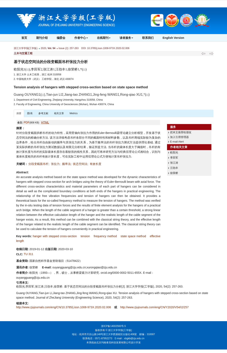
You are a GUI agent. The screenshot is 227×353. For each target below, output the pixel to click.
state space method (133, 236)
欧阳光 (174, 152)
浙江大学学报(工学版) (26, 48)
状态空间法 (80, 164)
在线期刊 (104, 37)
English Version (173, 37)
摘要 (18, 113)
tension (85, 236)
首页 (24, 37)
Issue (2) (63, 48)
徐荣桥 (174, 173)
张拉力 (55, 164)
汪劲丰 (174, 167)
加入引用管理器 (179, 137)
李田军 (174, 157)
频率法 (66, 164)
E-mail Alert (177, 141)
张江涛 (174, 162)
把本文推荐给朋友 (180, 132)
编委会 (61, 37)
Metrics (74, 113)
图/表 (30, 113)
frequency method (105, 236)
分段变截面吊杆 (38, 164)
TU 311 (28, 254)
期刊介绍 (42, 37)
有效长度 (95, 164)
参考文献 (43, 113)
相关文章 (59, 113)
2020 (43, 48)
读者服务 (126, 37)
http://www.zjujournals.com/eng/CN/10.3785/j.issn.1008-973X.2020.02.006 (64, 307)
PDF (26, 122)
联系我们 (148, 37)
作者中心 (81, 37)
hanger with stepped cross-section (55, 236)
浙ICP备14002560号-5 (113, 326)
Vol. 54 (51, 48)
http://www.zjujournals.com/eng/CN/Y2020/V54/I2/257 (154, 307)
